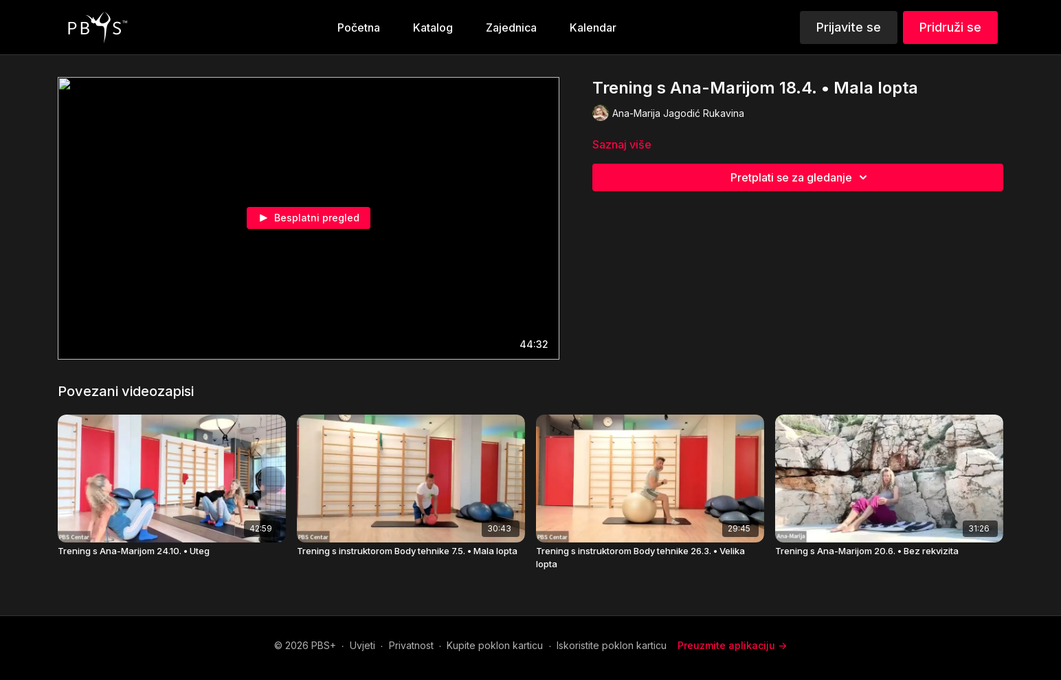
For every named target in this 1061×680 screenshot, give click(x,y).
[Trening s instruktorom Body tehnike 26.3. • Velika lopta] (650, 558)
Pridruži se (950, 27)
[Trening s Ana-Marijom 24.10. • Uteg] (172, 551)
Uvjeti (362, 645)
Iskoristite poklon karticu (612, 645)
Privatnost (411, 645)
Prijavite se (848, 27)
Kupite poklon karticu (495, 645)
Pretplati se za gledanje (800, 177)
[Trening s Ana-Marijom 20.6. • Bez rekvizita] (889, 551)
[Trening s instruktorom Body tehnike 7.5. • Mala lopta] (411, 551)
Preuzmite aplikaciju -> (732, 645)
